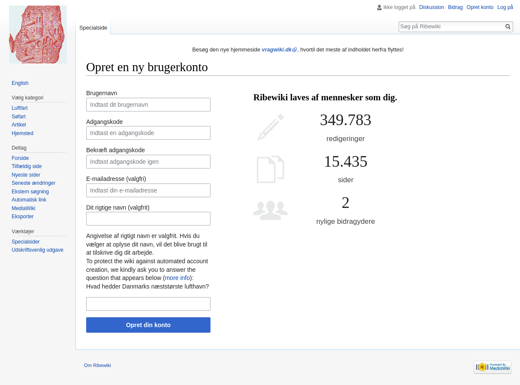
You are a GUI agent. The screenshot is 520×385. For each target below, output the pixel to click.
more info (177, 277)
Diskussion (431, 7)
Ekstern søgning (30, 192)
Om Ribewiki (97, 365)
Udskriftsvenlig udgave (37, 250)
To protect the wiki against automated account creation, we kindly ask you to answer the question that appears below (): (147, 269)
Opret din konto (148, 325)
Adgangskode (104, 121)
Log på (505, 7)
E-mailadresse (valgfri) (116, 178)
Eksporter (22, 217)
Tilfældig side (27, 166)
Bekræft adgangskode (115, 150)
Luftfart (19, 108)
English (20, 83)
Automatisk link (29, 200)
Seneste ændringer (33, 183)
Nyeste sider (26, 175)
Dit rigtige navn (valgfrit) (118, 207)
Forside (20, 158)
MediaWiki (23, 208)
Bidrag (455, 7)
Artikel (19, 125)
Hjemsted (22, 133)
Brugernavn (101, 93)
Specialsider (25, 242)
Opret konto (480, 7)
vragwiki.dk (277, 49)
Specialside (93, 27)
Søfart (19, 117)
